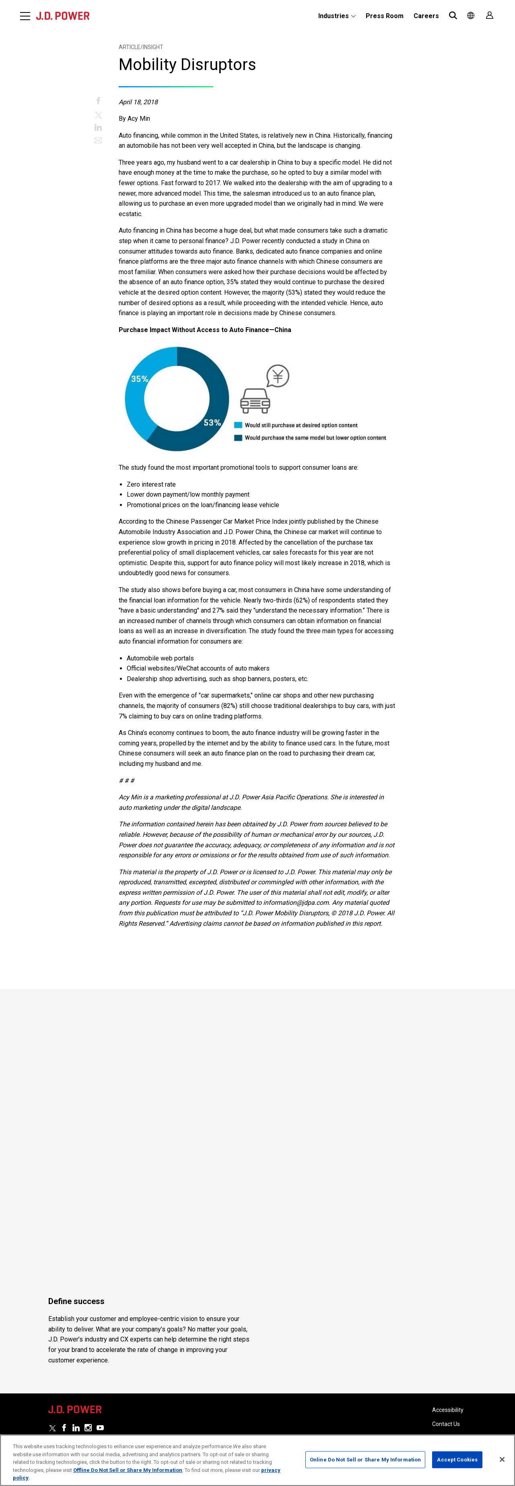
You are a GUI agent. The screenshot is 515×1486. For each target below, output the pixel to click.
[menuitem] (337, 16)
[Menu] (25, 16)
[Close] (502, 1459)
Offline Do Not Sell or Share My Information (127, 1470)
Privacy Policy (449, 1425)
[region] (257, 1460)
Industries (333, 16)
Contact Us (446, 1411)
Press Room (385, 16)
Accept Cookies (457, 1460)
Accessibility (448, 1397)
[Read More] (118, 1085)
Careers (426, 16)
